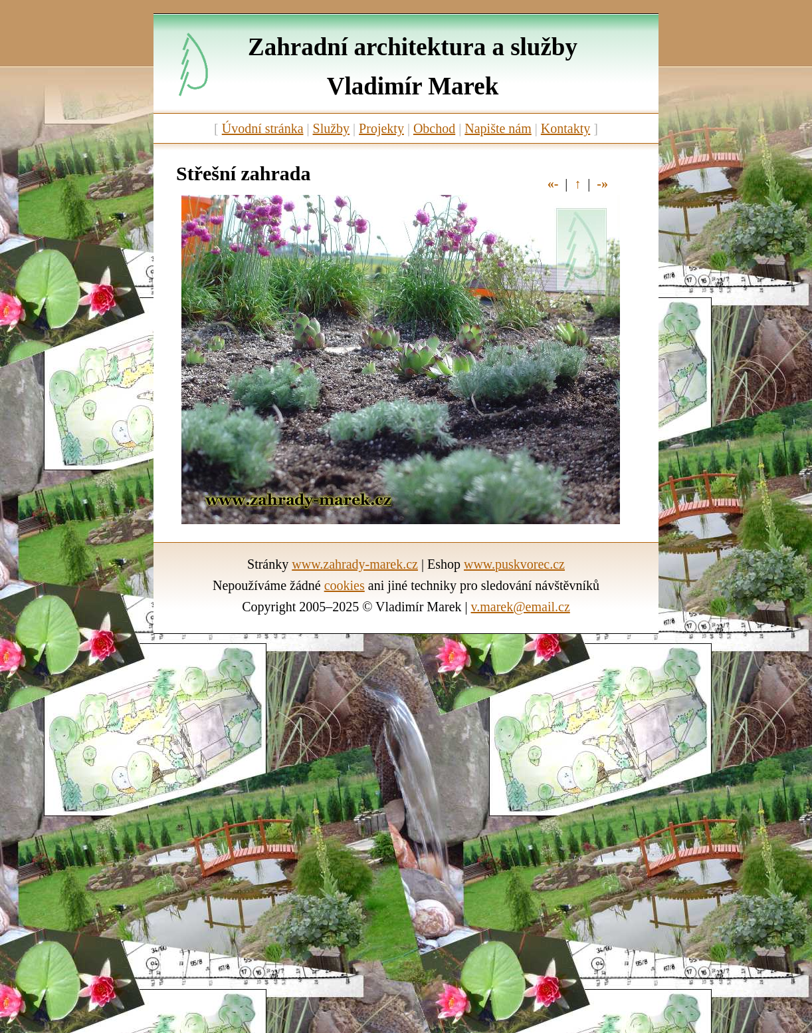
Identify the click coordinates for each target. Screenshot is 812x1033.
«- (553, 183)
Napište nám (498, 128)
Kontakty (565, 128)
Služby (331, 128)
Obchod (434, 128)
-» (602, 183)
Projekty (381, 128)
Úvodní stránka (263, 128)
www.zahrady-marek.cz (355, 564)
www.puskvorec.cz (514, 564)
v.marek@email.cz (520, 606)
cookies (344, 585)
